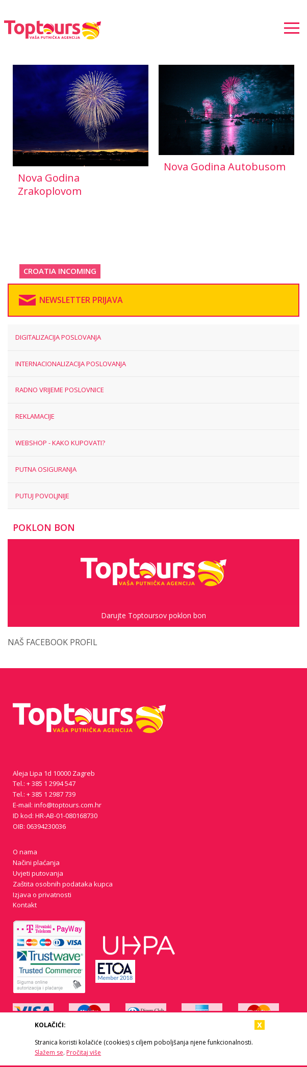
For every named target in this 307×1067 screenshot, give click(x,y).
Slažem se (49, 1052)
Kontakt (25, 904)
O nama (25, 851)
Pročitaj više (83, 1052)
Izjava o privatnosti (42, 894)
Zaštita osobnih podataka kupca (63, 883)
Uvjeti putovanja (38, 873)
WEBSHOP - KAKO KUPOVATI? (60, 442)
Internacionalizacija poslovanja (70, 363)
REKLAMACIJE (35, 416)
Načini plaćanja (36, 862)
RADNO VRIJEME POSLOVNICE (59, 389)
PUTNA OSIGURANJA (45, 469)
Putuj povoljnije (42, 495)
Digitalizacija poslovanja (58, 337)
